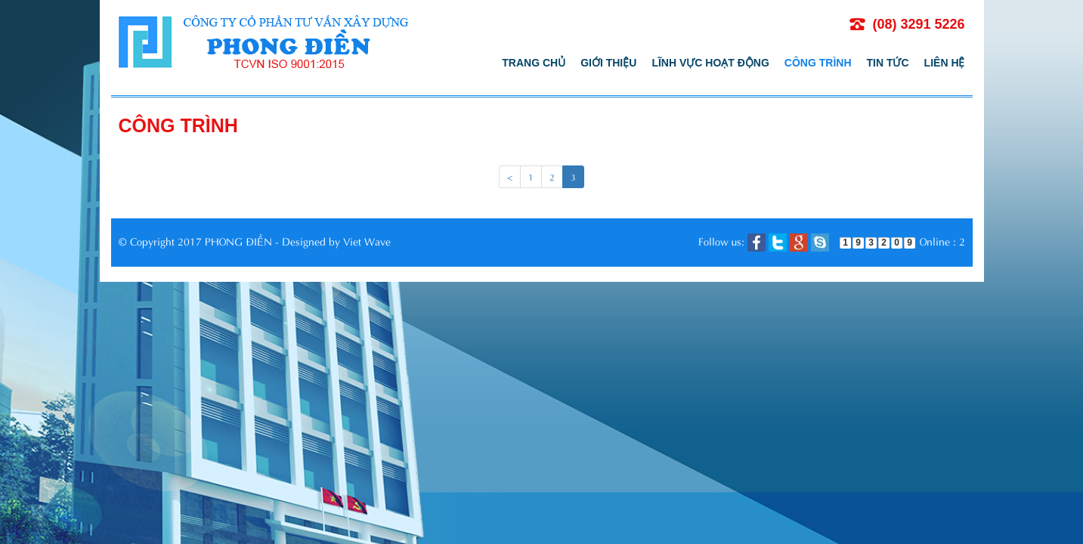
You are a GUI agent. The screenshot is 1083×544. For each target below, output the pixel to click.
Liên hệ (944, 63)
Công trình (818, 63)
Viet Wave (367, 241)
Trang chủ (533, 63)
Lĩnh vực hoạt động (710, 63)
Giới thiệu (608, 63)
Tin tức (888, 63)
